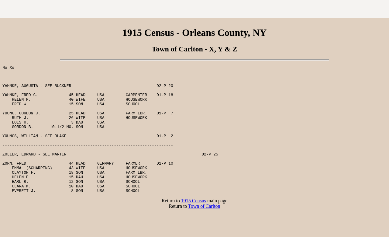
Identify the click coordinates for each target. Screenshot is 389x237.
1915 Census (193, 226)
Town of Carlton (204, 231)
